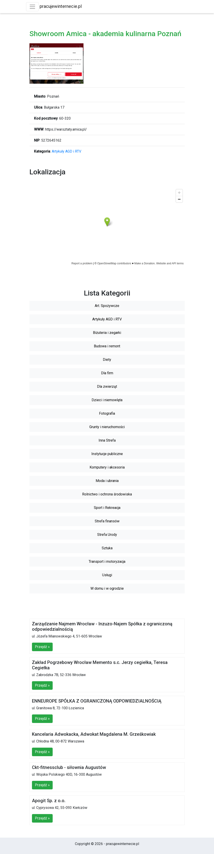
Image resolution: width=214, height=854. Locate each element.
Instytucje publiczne (107, 454)
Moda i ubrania (107, 481)
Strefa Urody (107, 534)
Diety (107, 359)
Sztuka (107, 548)
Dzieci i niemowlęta (107, 400)
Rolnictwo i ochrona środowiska (107, 494)
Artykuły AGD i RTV (66, 151)
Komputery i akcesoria (107, 467)
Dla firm (107, 373)
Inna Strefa (107, 440)
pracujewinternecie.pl (61, 6)
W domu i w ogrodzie (107, 588)
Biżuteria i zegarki (107, 333)
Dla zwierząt (107, 386)
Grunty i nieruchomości (107, 427)
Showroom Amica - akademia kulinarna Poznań (105, 33)
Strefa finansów (107, 521)
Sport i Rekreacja (107, 508)
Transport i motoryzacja (107, 561)
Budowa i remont (107, 346)
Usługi (107, 575)
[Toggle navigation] (32, 6)
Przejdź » (42, 647)
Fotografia (107, 413)
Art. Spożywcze (107, 306)
